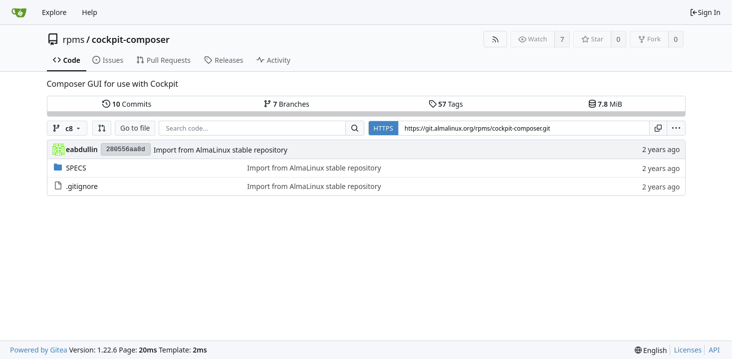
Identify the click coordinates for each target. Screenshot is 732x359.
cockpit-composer (131, 39)
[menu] (676, 128)
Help (89, 12)
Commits (126, 104)
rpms (74, 39)
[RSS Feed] (495, 39)
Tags (446, 104)
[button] (101, 128)
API (714, 350)
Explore (54, 12)
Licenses (688, 350)
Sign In (705, 12)
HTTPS (383, 128)
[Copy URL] (658, 128)
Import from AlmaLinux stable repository (220, 150)
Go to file (135, 128)
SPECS (76, 168)
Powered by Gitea (38, 350)
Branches (286, 104)
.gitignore (82, 186)
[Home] (19, 12)
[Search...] (354, 128)
